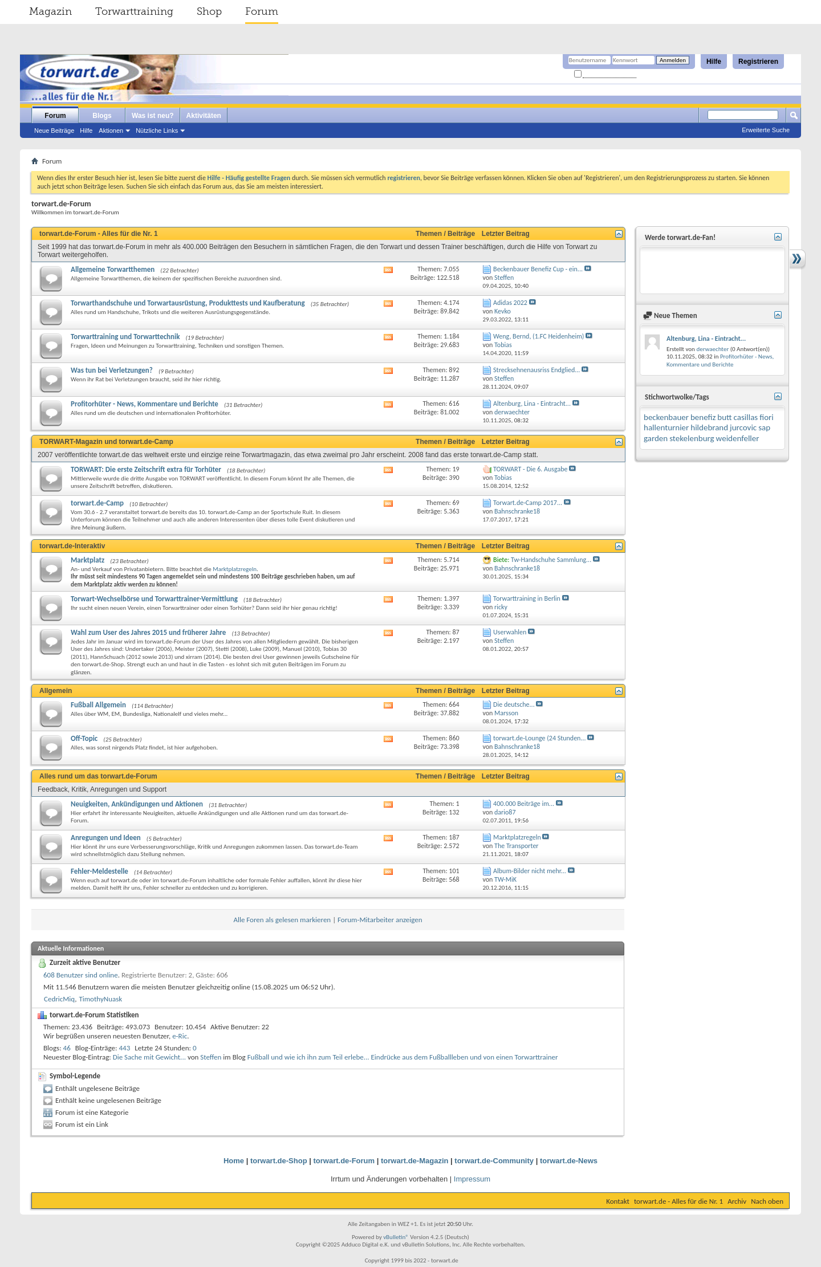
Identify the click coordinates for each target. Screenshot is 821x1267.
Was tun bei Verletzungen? (112, 370)
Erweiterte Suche (766, 130)
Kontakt (617, 1201)
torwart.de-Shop (278, 1160)
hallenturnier (666, 427)
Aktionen (111, 130)
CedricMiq (59, 999)
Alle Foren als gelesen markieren (282, 919)
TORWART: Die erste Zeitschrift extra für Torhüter (146, 469)
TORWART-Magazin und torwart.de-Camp (106, 442)
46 (67, 1048)
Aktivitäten (203, 116)
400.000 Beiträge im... (523, 804)
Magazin (50, 11)
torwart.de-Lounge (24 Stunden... (539, 738)
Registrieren (758, 62)
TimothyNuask (100, 999)
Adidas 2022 (510, 303)
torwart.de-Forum (344, 1160)
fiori (766, 417)
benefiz (703, 417)
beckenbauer (666, 417)
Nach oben (767, 1201)
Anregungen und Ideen (106, 837)
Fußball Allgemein (98, 704)
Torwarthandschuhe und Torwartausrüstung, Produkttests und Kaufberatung (188, 303)
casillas (746, 417)
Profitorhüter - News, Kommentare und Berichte (144, 404)
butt (724, 417)
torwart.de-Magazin (414, 1160)
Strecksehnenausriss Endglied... (536, 370)
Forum (261, 11)
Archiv (736, 1201)
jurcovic (743, 427)
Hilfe (713, 62)
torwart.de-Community (494, 1160)
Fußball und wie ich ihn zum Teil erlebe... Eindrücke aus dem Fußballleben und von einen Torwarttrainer (402, 1057)
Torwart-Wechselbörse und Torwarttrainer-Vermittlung (154, 598)
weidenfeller (737, 438)
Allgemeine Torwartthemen (113, 269)
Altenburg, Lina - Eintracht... (532, 404)
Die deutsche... (514, 704)
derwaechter (712, 349)
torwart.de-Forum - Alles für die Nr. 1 (98, 234)
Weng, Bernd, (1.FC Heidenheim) (538, 336)
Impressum (472, 1179)
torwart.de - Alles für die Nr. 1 (678, 1201)
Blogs (101, 116)
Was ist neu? (153, 116)
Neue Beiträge (54, 130)
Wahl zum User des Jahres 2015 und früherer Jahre (148, 632)
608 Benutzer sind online (80, 975)
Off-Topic (84, 738)
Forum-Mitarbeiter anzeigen (380, 919)
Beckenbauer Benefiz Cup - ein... (538, 269)
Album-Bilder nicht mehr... (529, 871)
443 (125, 1048)
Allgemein (55, 691)
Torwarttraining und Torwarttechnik (125, 336)
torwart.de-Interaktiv (72, 546)
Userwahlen (509, 632)
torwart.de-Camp (97, 503)
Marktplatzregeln (235, 569)
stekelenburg (691, 438)
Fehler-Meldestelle (99, 871)
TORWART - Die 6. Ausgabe (530, 469)
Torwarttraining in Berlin (526, 598)
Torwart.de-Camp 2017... (527, 503)
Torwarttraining (134, 11)
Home (233, 1160)
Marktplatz (87, 560)
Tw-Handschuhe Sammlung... (551, 560)
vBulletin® (396, 1237)
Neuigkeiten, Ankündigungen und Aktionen (137, 804)
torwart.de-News (569, 1160)
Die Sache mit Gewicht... (149, 1057)
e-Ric (179, 1036)
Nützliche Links (157, 130)
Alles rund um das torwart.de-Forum (98, 776)
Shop (209, 11)
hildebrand (709, 427)
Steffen (210, 1057)
